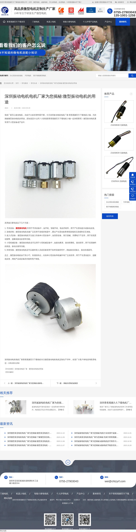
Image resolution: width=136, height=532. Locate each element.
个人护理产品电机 (90, 22)
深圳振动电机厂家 (21, 369)
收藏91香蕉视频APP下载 (103, 2)
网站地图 (133, 2)
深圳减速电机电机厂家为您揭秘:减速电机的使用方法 (29, 383)
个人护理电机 (62, 494)
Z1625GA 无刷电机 (119, 181)
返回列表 (110, 216)
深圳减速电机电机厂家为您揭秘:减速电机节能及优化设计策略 (97, 445)
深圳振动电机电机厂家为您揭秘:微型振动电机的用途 (58, 83)
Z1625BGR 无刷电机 (119, 153)
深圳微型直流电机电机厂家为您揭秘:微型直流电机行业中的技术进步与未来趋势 (30, 433)
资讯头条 (34, 83)
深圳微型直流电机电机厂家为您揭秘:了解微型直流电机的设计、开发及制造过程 (30, 437)
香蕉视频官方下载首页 (14, 21)
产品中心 (108, 22)
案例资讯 (122, 22)
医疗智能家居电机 (39, 75)
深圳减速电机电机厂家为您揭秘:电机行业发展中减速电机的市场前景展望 (97, 433)
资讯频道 (25, 83)
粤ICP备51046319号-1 (63, 500)
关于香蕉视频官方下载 (119, 494)
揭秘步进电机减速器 (70, 383)
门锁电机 (35, 22)
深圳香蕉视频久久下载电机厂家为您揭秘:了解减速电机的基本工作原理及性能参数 (116, 402)
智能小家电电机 (69, 22)
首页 (17, 83)
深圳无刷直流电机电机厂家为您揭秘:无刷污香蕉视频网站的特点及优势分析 (97, 437)
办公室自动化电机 (16, 75)
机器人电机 (51, 22)
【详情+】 (61, 410)
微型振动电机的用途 (36, 369)
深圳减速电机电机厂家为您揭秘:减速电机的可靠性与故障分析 (48, 402)
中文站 (91, 10)
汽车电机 (28, 75)
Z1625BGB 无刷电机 (119, 125)
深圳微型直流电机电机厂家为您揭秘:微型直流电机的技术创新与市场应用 (30, 441)
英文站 (100, 10)
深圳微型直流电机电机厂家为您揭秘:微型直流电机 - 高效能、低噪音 (30, 445)
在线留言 (121, 2)
